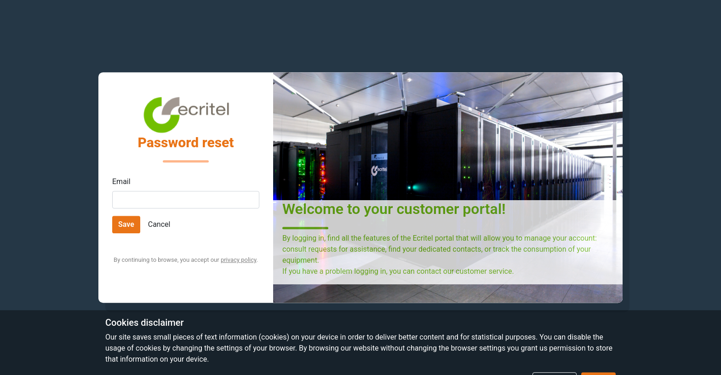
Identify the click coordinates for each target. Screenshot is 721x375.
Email (121, 181)
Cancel (159, 224)
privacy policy (239, 259)
